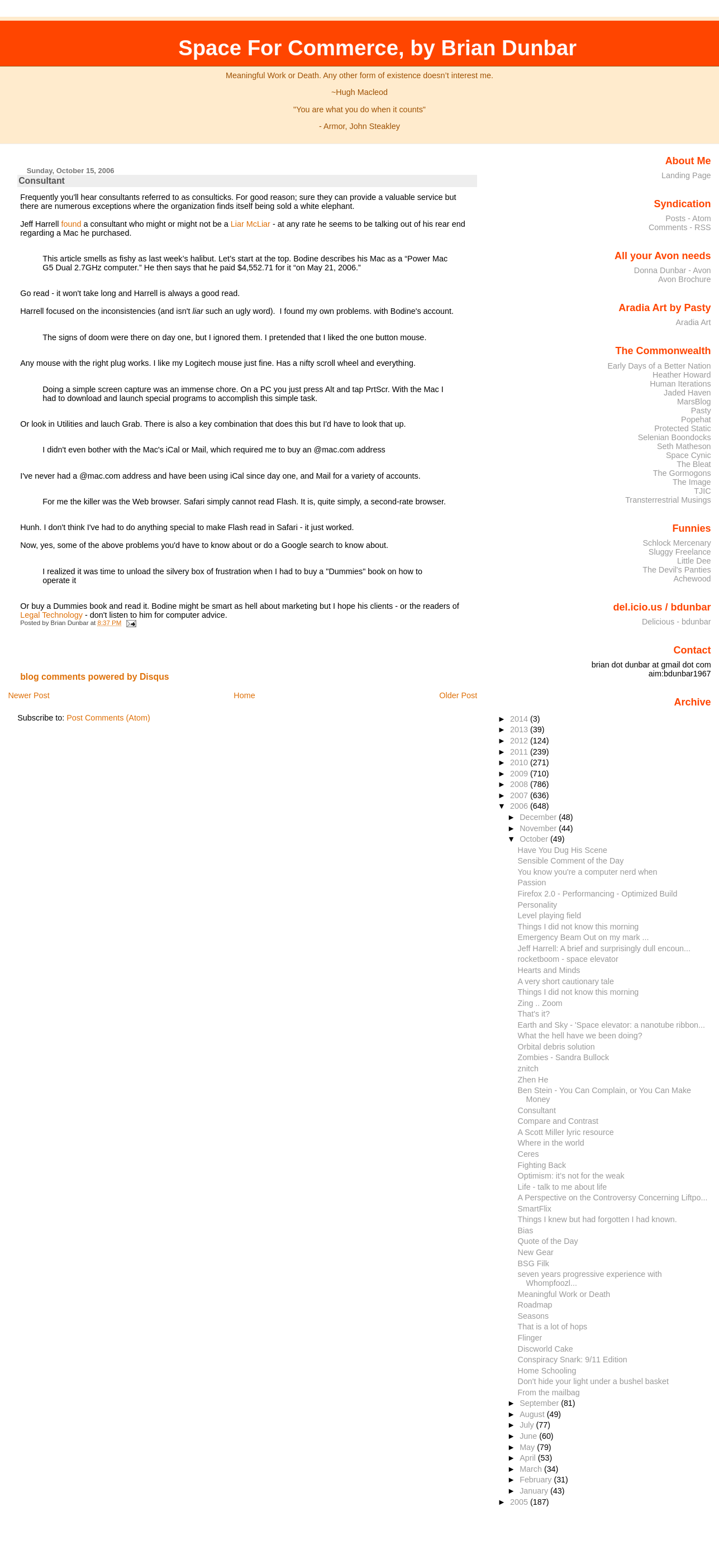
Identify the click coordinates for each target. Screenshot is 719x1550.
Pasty (701, 410)
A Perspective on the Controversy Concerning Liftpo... (613, 1197)
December (539, 817)
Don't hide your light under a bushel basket (593, 1381)
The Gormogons (682, 473)
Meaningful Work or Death (564, 1294)
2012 (520, 740)
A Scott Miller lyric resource (566, 1132)
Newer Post (28, 695)
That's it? (534, 1013)
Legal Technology (51, 615)
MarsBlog (694, 401)
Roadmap (535, 1304)
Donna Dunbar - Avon (672, 270)
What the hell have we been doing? (580, 1035)
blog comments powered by (94, 676)
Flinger (530, 1337)
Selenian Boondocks (674, 437)
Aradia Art (693, 322)
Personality (538, 904)
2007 (520, 795)
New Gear (536, 1252)
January (535, 1490)
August (533, 1414)
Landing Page (686, 175)
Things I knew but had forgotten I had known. (597, 1219)
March (532, 1469)
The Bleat (694, 464)
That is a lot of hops (553, 1326)
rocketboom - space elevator (568, 959)
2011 (520, 751)
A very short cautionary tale (566, 981)
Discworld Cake (545, 1348)
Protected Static (682, 428)
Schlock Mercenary (677, 542)
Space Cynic (688, 455)
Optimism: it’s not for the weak (571, 1175)
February (537, 1479)
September (540, 1403)
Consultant (41, 180)
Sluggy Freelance (680, 551)
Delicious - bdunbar (676, 621)
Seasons (533, 1315)
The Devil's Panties (676, 569)
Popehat (696, 419)
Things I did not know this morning (578, 926)
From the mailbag (549, 1392)
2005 (520, 1501)
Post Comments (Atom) (108, 717)
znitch (528, 1068)
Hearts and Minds (549, 970)
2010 (520, 762)
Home (244, 695)
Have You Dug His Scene (562, 850)
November (539, 828)
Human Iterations (680, 383)
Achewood (692, 578)
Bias (526, 1230)
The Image (692, 482)
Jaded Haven (687, 392)
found (71, 224)
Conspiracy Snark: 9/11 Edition (572, 1359)
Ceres (528, 1154)
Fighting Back (542, 1165)
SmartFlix (534, 1208)
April (529, 1457)
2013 (520, 729)
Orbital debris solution (556, 1046)
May (528, 1447)
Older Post (458, 695)
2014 (520, 718)
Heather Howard (682, 374)
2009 (520, 773)
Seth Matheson (684, 446)
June (529, 1436)
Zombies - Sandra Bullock (564, 1057)
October (535, 838)
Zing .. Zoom (540, 1003)
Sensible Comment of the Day (571, 860)
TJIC (702, 491)
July (528, 1424)
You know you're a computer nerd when (588, 871)
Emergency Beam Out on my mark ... (583, 937)
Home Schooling (547, 1370)
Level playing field (550, 915)
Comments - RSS (680, 227)
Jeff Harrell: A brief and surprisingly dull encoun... (604, 948)
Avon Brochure (684, 279)
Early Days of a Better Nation (659, 365)
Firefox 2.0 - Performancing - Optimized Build (598, 893)
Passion (532, 882)
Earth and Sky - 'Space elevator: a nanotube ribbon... (611, 1024)
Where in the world (551, 1142)
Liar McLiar (250, 224)
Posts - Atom (688, 218)
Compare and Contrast (558, 1121)
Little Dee (694, 560)
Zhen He (533, 1079)
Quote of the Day (548, 1241)
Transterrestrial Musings (668, 499)
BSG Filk (533, 1263)
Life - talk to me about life (562, 1186)
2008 (520, 784)
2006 (520, 806)
